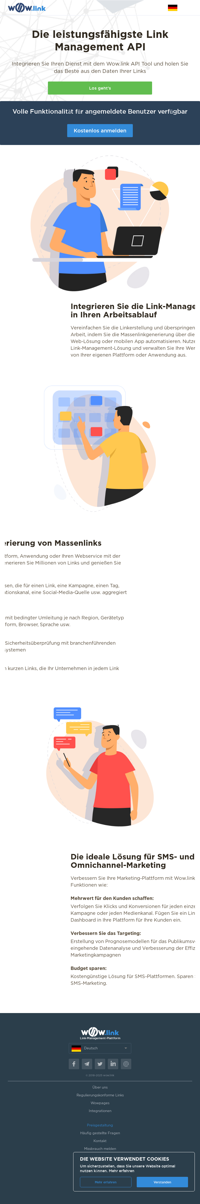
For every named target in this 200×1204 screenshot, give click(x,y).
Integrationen (100, 1111)
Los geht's (100, 88)
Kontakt (100, 1141)
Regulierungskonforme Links (100, 1095)
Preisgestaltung (100, 1125)
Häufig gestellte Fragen (100, 1133)
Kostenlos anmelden (100, 130)
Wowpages (100, 1103)
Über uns (100, 1087)
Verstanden (162, 1182)
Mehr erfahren (121, 1171)
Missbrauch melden (100, 1149)
